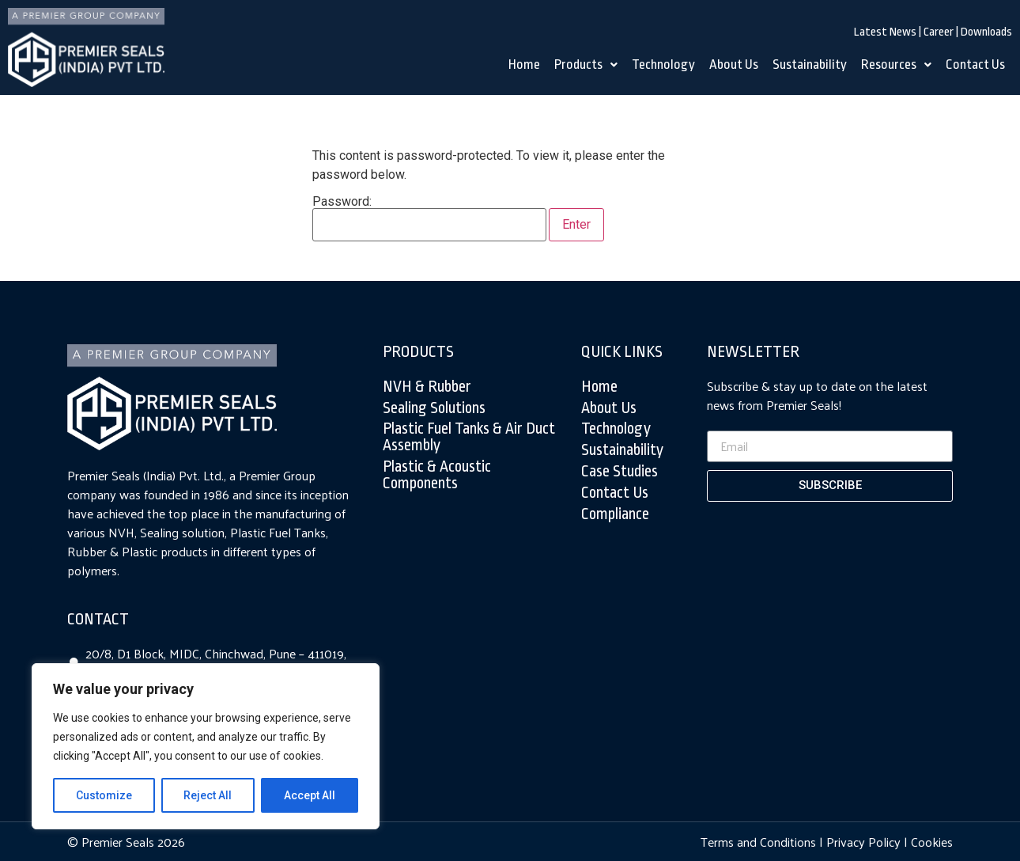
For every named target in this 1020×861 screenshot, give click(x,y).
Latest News (885, 32)
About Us (733, 65)
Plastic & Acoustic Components (437, 475)
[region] (206, 746)
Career (939, 32)
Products (586, 65)
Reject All (208, 795)
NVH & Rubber (427, 387)
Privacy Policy (863, 841)
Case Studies (619, 471)
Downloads (986, 32)
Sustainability (810, 65)
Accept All (309, 795)
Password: (429, 218)
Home (524, 65)
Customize (104, 795)
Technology (663, 65)
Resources (896, 65)
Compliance (615, 514)
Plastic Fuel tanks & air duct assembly (469, 437)
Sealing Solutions (434, 408)
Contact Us (975, 65)
